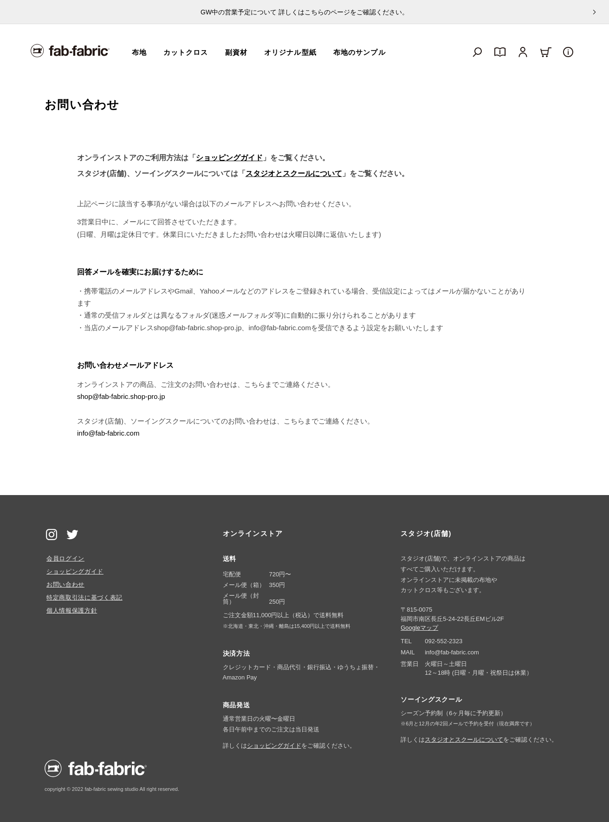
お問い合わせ (65, 584)
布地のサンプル (359, 52)
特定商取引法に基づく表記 (84, 597)
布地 (139, 52)
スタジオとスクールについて (294, 173)
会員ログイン (65, 558)
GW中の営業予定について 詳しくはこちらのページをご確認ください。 (304, 12)
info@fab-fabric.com (108, 433)
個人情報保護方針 (71, 610)
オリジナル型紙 (290, 52)
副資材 (236, 52)
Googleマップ (419, 627)
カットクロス (185, 52)
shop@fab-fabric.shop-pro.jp (121, 396)
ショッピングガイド (229, 158)
